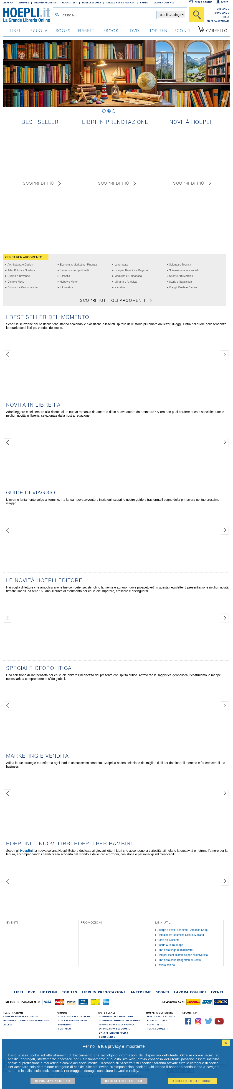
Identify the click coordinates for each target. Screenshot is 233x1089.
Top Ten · (71, 992)
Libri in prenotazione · (105, 992)
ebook (111, 30)
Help (226, 16)
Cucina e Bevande (19, 276)
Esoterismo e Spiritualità (74, 270)
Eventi (144, 2)
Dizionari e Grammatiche (23, 287)
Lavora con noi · (191, 992)
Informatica (66, 287)
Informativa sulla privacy (116, 1024)
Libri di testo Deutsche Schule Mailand (180, 935)
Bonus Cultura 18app (170, 945)
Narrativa (120, 287)
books (63, 30)
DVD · (33, 992)
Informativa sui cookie (114, 1028)
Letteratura (121, 264)
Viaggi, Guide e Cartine (183, 287)
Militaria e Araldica (125, 281)
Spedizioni (65, 1024)
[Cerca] (196, 14)
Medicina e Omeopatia (128, 276)
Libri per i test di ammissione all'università (182, 955)
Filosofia (65, 276)
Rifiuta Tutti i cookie (124, 1081)
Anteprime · (142, 992)
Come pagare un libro (72, 1020)
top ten (158, 30)
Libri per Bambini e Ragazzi (131, 270)
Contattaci (65, 1028)
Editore (24, 2)
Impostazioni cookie (53, 1081)
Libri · (20, 992)
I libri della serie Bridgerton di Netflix (179, 960)
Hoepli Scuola (91, 2)
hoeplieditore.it (157, 1020)
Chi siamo (223, 8)
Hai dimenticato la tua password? (26, 1020)
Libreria (8, 2)
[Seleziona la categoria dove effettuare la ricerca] (171, 14)
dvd (134, 30)
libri (15, 30)
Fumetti (87, 30)
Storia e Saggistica (180, 281)
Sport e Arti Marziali (181, 276)
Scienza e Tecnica (180, 264)
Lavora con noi (166, 965)
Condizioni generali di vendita (119, 1020)
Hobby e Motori (69, 281)
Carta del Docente (168, 940)
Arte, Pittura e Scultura (21, 270)
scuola (39, 30)
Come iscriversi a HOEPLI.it (20, 1016)
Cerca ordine (203, 2)
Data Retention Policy (113, 1032)
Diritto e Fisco (16, 281)
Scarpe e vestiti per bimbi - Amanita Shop (182, 930)
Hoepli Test (69, 2)
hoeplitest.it (155, 1024)
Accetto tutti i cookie (192, 1081)
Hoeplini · (50, 992)
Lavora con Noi (164, 2)
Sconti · (164, 992)
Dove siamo (222, 12)
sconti (183, 30)
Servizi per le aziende (120, 2)
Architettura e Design (20, 264)
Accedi (225, 2)
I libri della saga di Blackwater (175, 950)
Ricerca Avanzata (218, 21)
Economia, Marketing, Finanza (78, 264)
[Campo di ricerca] (109, 15)
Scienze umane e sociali (183, 270)
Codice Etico (107, 1036)
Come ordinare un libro (74, 1016)
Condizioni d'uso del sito (116, 1016)
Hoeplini (26, 850)
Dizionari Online (45, 2)
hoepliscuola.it (157, 1028)
